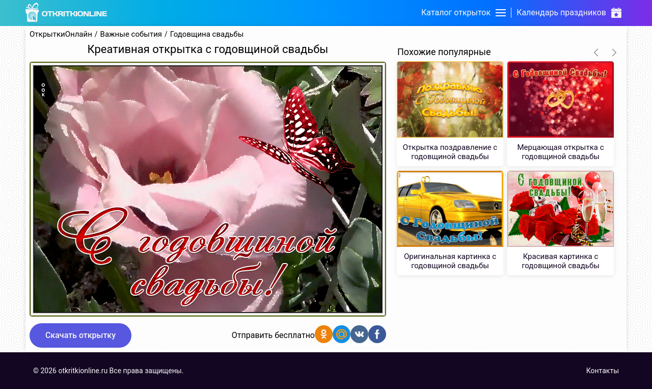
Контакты (602, 371)
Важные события (131, 34)
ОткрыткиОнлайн (61, 34)
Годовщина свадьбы (207, 34)
